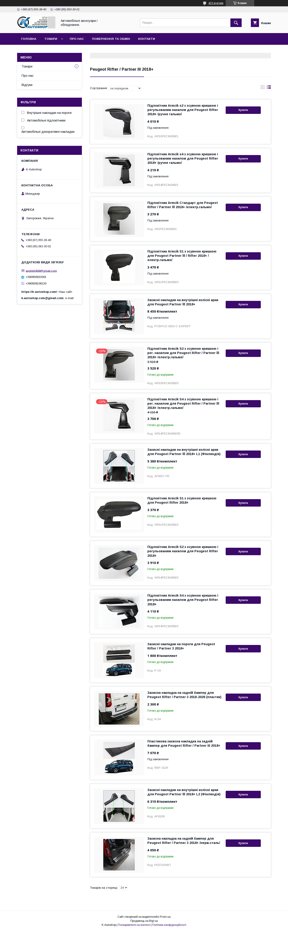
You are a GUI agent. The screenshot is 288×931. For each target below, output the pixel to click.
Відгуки (27, 85)
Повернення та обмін (111, 39)
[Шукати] (236, 22)
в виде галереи (263, 88)
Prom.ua (165, 916)
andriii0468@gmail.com (41, 270)
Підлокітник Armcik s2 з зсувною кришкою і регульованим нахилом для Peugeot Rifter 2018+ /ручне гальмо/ (182, 110)
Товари (50, 39)
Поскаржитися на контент (134, 924)
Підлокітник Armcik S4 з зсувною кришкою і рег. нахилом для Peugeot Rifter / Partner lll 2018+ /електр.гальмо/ (183, 403)
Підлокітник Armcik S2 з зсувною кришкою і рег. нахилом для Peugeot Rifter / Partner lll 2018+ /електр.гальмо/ (183, 353)
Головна (28, 39)
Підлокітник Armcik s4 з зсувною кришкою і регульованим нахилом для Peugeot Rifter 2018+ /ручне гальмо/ (182, 158)
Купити (243, 110)
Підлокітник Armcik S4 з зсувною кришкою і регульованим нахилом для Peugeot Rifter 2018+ (182, 600)
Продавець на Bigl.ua (144, 920)
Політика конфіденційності (169, 924)
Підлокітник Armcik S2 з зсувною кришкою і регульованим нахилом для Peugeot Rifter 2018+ (182, 551)
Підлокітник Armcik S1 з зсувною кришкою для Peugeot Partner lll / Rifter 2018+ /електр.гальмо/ (181, 256)
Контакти (146, 39)
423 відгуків (215, 3)
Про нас (77, 39)
